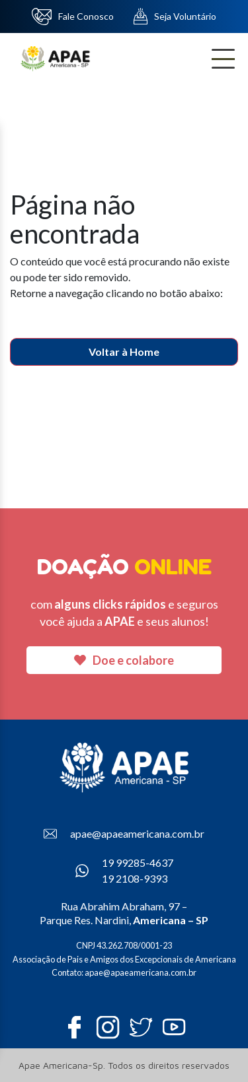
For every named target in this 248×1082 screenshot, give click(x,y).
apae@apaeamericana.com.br (124, 833)
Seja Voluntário (175, 16)
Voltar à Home (124, 351)
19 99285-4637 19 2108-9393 (124, 870)
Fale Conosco (73, 16)
